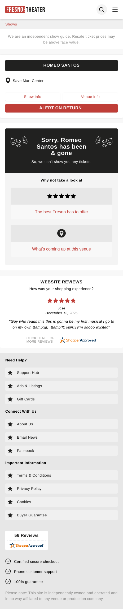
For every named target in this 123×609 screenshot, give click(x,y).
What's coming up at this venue (61, 249)
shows (11, 24)
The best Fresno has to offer (61, 212)
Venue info (90, 96)
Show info (32, 96)
